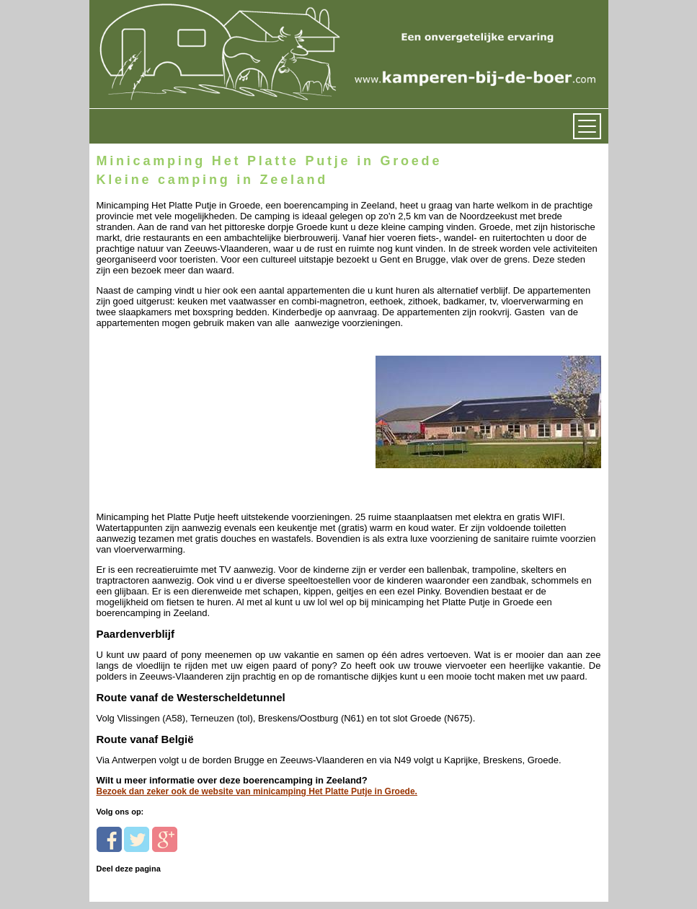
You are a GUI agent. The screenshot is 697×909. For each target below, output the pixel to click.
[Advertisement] (196, 419)
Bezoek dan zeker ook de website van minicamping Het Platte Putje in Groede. (257, 791)
